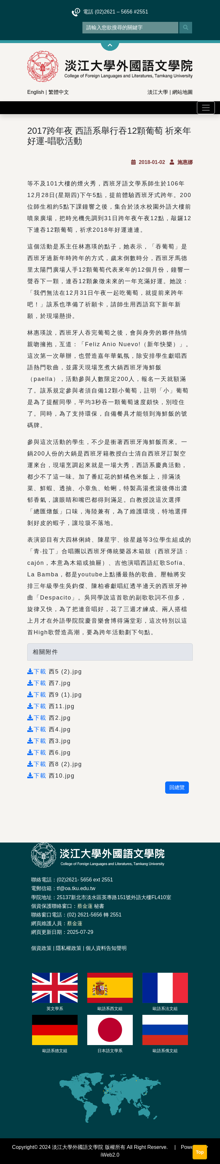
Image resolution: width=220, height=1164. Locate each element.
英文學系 (55, 1008)
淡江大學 (158, 92)
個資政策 (41, 948)
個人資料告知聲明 (106, 948)
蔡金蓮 (85, 906)
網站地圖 (182, 92)
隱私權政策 (68, 948)
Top (200, 1152)
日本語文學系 (110, 1050)
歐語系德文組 (54, 1050)
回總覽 (177, 787)
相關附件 (45, 652)
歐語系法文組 (165, 1008)
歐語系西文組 (110, 1008)
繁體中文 (58, 92)
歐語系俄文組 (165, 1050)
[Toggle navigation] (206, 107)
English (35, 92)
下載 (38, 671)
